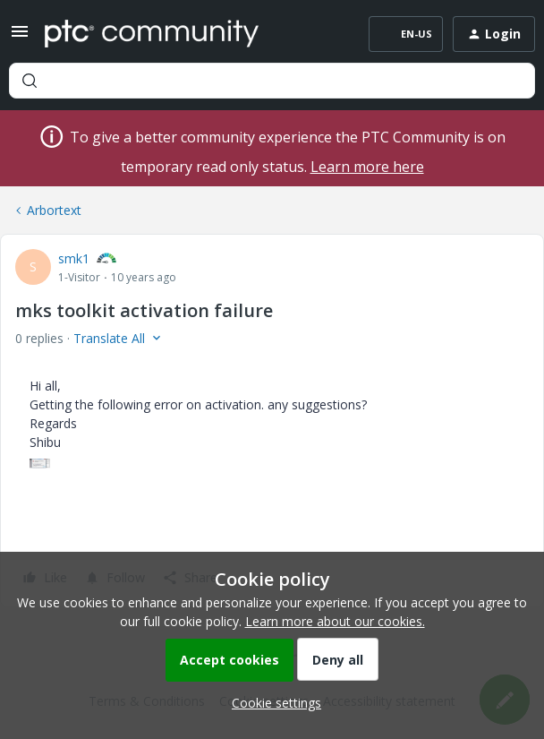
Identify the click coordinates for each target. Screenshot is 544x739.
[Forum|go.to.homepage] (152, 34)
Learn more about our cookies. (335, 621)
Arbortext (54, 210)
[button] (19, 37)
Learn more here (367, 166)
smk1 (73, 258)
